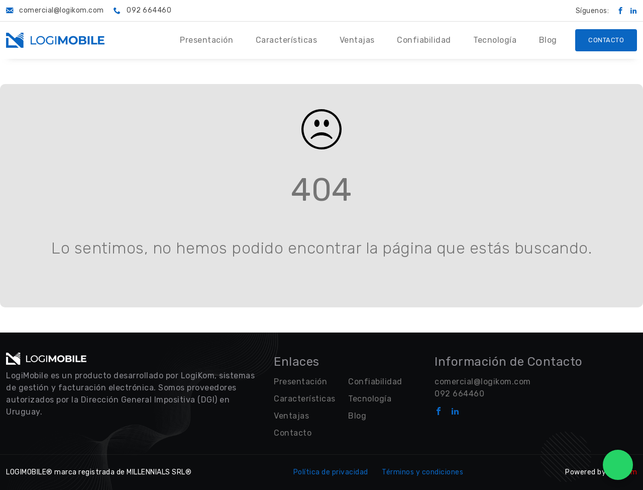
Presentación (206, 40)
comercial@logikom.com (483, 381)
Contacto (606, 40)
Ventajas (357, 40)
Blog (548, 40)
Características (286, 40)
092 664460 (459, 393)
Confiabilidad (424, 40)
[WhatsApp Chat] (618, 465)
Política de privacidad (330, 472)
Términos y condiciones (422, 472)
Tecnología (494, 40)
